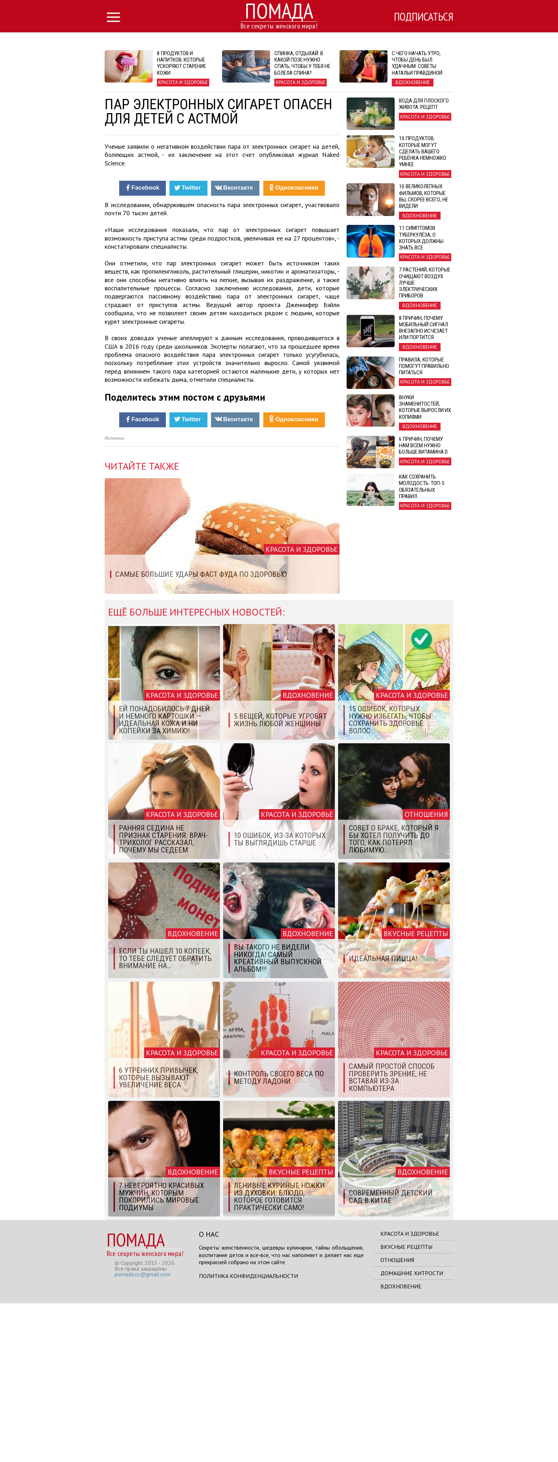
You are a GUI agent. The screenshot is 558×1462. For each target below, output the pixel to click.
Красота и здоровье (409, 1392)
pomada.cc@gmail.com (142, 1432)
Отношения (397, 1418)
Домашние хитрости (411, 1432)
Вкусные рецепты (406, 1405)
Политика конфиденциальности (248, 1434)
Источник (114, 597)
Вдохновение (400, 1445)
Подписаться (423, 16)
